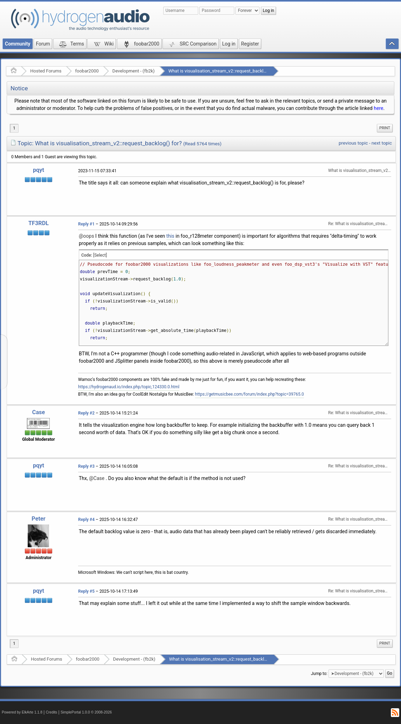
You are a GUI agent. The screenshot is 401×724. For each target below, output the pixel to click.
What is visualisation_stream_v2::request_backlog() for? (224, 71)
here (378, 108)
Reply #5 (86, 591)
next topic (382, 143)
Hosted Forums (45, 71)
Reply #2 (86, 413)
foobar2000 (87, 71)
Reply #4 (86, 519)
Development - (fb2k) (133, 71)
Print (384, 128)
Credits (51, 712)
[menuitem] (385, 128)
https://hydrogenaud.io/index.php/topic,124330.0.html (128, 386)
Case (38, 412)
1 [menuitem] (14, 128)
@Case (96, 478)
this (170, 236)
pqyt (38, 170)
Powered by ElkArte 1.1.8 (22, 712)
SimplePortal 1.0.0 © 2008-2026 (86, 712)
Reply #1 (86, 224)
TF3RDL (38, 223)
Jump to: (319, 673)
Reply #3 (86, 466)
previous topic (353, 143)
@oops (86, 236)
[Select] (100, 255)
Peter (38, 518)
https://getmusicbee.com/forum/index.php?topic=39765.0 (249, 394)
